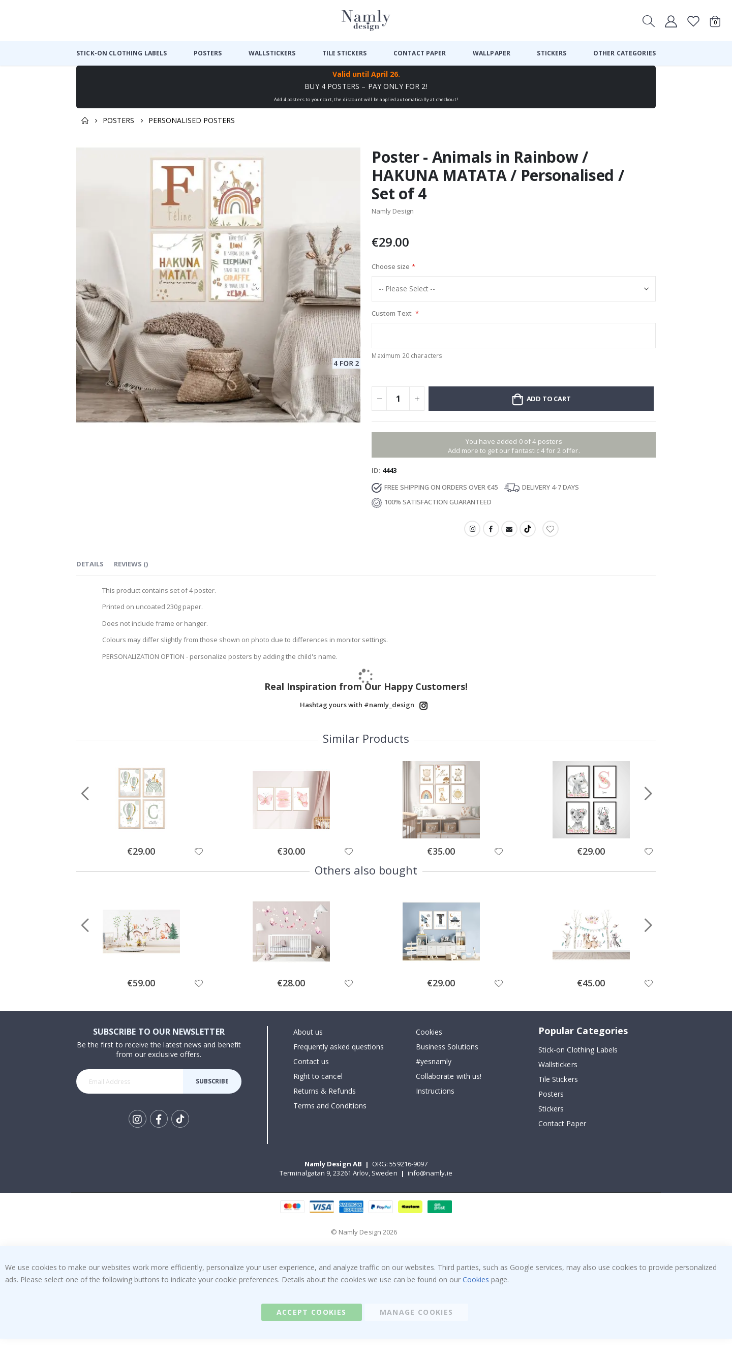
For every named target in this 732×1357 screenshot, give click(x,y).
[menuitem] (121, 53)
